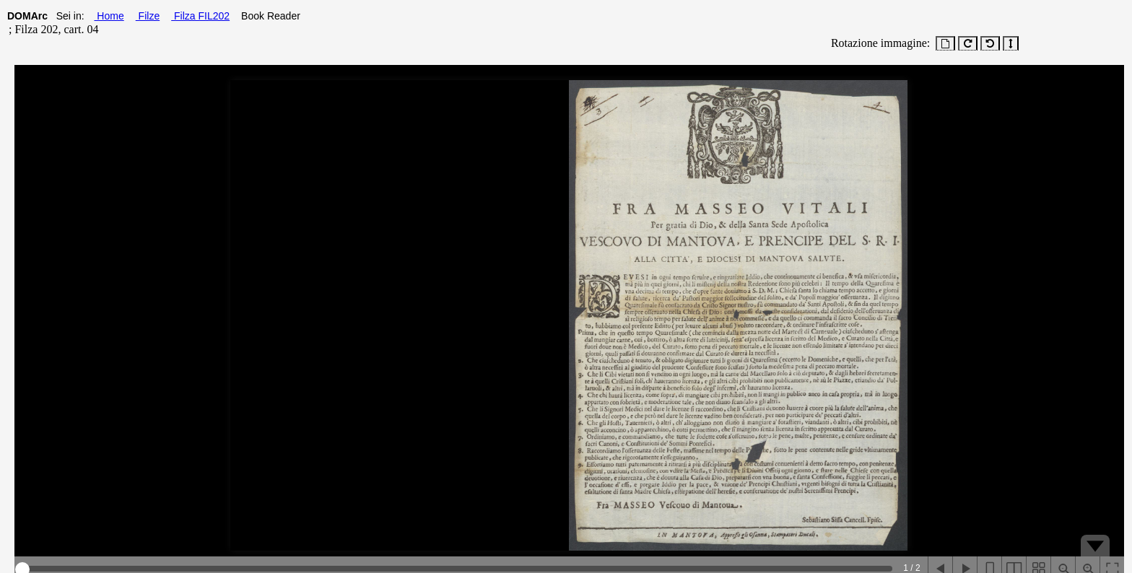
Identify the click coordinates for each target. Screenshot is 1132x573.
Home (108, 16)
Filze (148, 16)
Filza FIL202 (200, 16)
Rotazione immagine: (877, 43)
